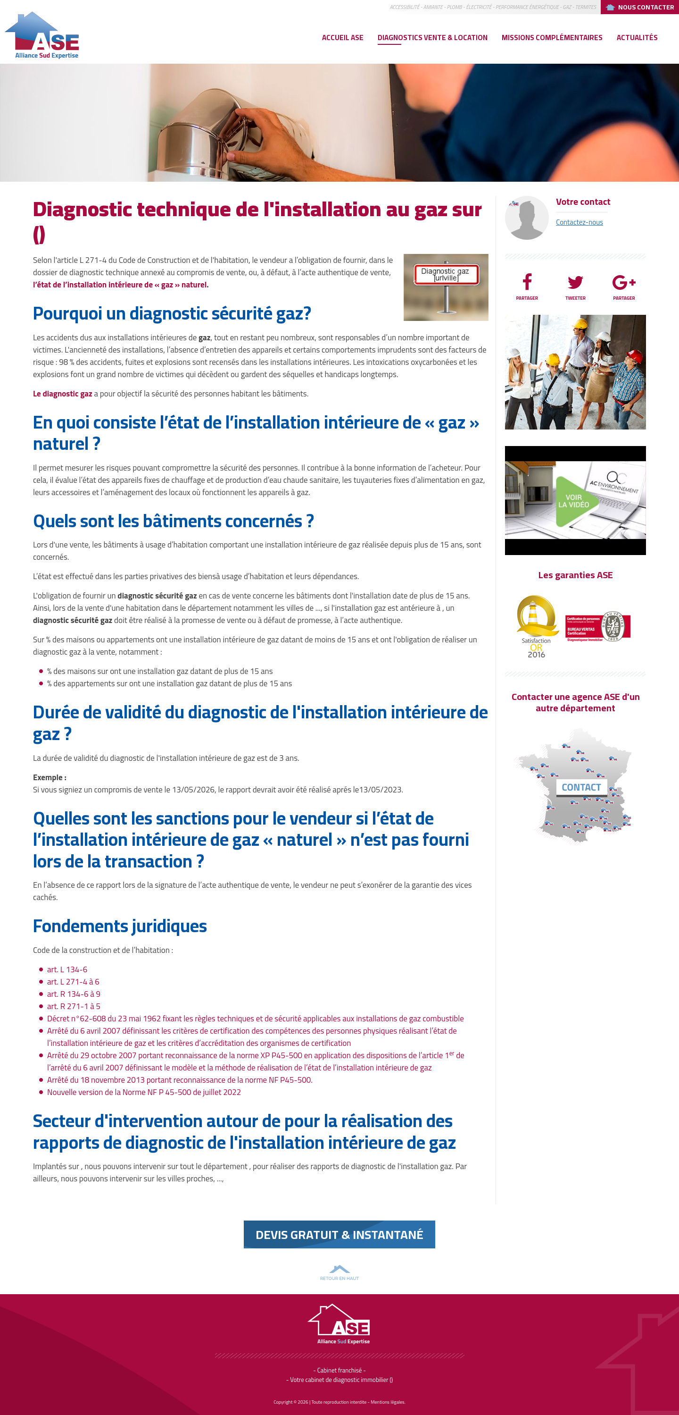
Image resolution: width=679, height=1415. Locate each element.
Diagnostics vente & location (433, 37)
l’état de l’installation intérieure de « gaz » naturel (120, 284)
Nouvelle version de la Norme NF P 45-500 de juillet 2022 (144, 1092)
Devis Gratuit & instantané (339, 1234)
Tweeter (575, 287)
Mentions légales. (388, 1402)
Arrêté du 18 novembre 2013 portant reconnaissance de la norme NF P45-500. (180, 1080)
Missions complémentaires (552, 37)
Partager (527, 287)
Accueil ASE (343, 37)
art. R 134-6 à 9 (73, 994)
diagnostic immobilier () (363, 1379)
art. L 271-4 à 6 (73, 982)
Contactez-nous (579, 222)
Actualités (637, 37)
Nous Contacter (646, 7)
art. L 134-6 (67, 969)
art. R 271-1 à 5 (73, 1006)
